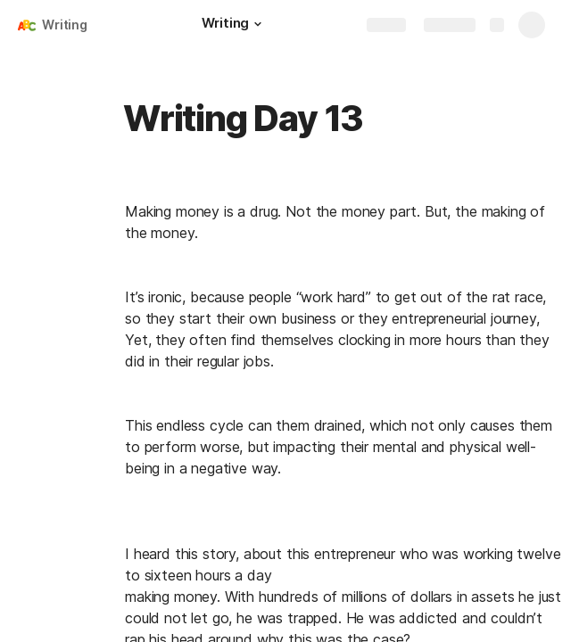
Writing (64, 24)
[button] (258, 24)
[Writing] (234, 25)
